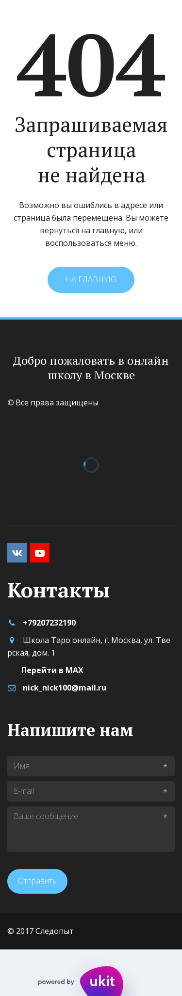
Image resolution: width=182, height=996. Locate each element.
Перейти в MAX (52, 670)
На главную (91, 279)
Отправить (37, 880)
